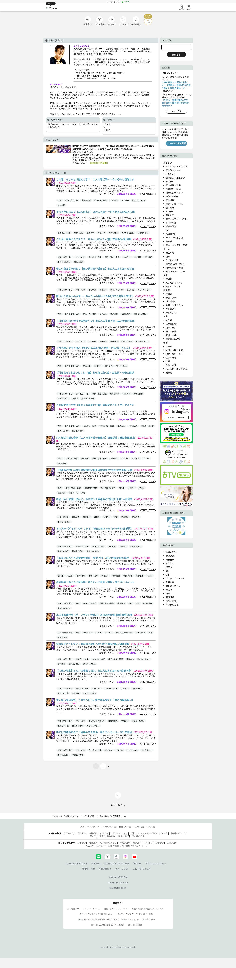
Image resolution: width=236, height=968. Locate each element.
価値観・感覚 (77, 755)
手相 (168, 574)
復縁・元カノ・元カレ (176, 218)
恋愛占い (170, 181)
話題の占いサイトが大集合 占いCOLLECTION (98, 919)
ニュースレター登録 (176, 143)
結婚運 (121, 487)
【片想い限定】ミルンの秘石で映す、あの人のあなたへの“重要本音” (94, 670)
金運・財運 (171, 365)
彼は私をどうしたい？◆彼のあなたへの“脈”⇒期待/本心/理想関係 (93, 644)
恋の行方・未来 (71, 200)
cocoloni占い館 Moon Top (66, 816)
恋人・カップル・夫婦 (176, 245)
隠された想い (121, 366)
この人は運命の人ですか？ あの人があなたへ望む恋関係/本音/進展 (94, 239)
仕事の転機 (87, 632)
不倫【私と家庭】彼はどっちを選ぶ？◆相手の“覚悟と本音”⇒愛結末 (94, 499)
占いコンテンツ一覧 (106, 826)
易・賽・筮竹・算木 (175, 578)
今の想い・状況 (89, 426)
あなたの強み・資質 (124, 632)
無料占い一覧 (125, 826)
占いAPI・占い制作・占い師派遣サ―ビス (135, 913)
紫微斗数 (170, 597)
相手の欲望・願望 (99, 393)
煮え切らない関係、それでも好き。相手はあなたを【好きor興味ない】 (95, 700)
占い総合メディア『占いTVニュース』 (83, 908)
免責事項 (137, 863)
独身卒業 (61, 492)
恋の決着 (130, 289)
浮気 (116, 517)
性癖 (137, 603)
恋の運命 (125, 458)
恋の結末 (92, 341)
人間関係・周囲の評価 (176, 368)
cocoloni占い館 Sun (118, 876)
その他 (107, 129)
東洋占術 (170, 555)
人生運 (69, 575)
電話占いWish (149, 919)
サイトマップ (121, 868)
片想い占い (171, 173)
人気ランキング (87, 826)
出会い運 (170, 252)
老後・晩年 (93, 575)
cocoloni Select (135, 924)
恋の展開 (137, 257)
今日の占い (171, 312)
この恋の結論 (132, 750)
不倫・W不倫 (63, 517)
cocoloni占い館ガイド (77, 863)
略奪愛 (96, 517)
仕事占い (101, 845)
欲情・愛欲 (147, 603)
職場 (150, 632)
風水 (168, 570)
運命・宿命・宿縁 (112, 257)
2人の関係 (62, 463)
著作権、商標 (88, 868)
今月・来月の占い (174, 305)
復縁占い (137, 842)
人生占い (90, 845)
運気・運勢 (171, 297)
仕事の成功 (140, 632)
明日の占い (171, 308)
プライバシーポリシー (155, 863)
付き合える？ (143, 232)
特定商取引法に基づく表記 (116, 863)
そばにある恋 (172, 260)
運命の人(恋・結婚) (73, 487)
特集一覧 (151, 826)
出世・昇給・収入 (174, 353)
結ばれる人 (73, 492)
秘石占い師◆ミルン (82, 152)
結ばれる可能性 (138, 200)
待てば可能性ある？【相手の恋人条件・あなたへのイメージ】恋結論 (94, 732)
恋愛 (59, 200)
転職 (77, 632)
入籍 (83, 492)
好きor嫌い (136, 688)
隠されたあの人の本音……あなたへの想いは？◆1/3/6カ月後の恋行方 (95, 296)
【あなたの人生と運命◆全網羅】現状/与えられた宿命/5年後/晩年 (92, 557)
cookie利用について (141, 868)
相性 (77, 603)
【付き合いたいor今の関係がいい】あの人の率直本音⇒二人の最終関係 (95, 320)
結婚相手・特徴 (91, 487)
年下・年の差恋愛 (174, 237)
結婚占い (159, 842)
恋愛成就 (170, 207)
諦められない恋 (116, 289)
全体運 (60, 575)
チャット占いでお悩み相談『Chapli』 (96, 913)
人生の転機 (171, 323)
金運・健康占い (115, 845)
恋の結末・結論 (173, 170)
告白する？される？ (97, 720)
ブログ (107, 124)
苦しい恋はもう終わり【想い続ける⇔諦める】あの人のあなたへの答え (95, 268)
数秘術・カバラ (173, 585)
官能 (130, 603)
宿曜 (168, 593)
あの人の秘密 (63, 431)
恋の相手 (90, 232)
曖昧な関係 (114, 393)
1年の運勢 (170, 301)
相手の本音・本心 (65, 257)
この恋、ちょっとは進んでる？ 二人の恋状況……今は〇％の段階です (95, 179)
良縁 (59, 487)
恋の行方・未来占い (175, 177)
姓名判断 (170, 563)
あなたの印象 (135, 546)
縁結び (141, 487)
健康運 (169, 372)
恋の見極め (78, 262)
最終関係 (114, 341)
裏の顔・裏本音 (147, 426)
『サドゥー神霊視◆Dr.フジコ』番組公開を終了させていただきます (175, 102)
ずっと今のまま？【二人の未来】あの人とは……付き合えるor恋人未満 (95, 211)
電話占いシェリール (130, 919)
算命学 (169, 589)
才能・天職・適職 (65, 632)
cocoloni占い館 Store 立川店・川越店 (107, 924)
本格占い (114, 200)
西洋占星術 (171, 552)
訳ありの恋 (171, 222)
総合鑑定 (139, 575)
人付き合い (62, 637)
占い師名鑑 (89, 816)
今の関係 (125, 200)
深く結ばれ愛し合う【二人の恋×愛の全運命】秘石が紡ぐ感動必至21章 (95, 437)
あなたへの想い (64, 262)
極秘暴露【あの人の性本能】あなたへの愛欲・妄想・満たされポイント (95, 582)
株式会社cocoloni (118, 887)
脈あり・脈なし (143, 659)
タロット (170, 567)
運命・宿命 (80, 575)
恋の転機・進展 (100, 200)
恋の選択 (125, 517)
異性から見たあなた (175, 271)
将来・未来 (171, 327)
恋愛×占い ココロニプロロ (116, 908)
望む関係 (148, 257)
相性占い (170, 211)
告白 (168, 230)
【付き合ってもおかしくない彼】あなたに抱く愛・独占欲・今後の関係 (95, 372)
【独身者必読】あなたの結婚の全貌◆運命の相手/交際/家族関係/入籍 (94, 470)
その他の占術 (172, 604)
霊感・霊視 (171, 600)
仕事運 (98, 632)
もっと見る (176, 111)
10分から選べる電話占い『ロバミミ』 (148, 908)
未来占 (149, 575)
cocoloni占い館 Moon (118, 882)
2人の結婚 (170, 233)
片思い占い (125, 842)
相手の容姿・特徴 (174, 267)
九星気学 (170, 582)
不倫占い (148, 842)
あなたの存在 (63, 551)
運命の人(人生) (173, 338)
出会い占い (172, 842)
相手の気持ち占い (108, 842)
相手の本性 (133, 426)
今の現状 (116, 575)
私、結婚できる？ (108, 487)
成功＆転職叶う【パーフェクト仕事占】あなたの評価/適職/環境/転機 (94, 614)
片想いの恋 (85, 200)
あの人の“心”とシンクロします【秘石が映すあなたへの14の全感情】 (94, 528)
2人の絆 (146, 458)
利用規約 (95, 863)
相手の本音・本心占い (176, 166)
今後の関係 (113, 232)
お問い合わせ (105, 868)
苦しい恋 (92, 289)
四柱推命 (170, 559)
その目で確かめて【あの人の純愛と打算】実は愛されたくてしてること (95, 405)
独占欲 (75, 398)
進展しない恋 (63, 725)
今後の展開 (127, 575)
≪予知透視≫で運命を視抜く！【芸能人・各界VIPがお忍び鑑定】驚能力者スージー (176, 85)
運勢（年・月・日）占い (137, 845)
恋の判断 (61, 205)
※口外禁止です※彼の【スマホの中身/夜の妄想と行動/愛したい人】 (94, 348)
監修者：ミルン (107, 193)
